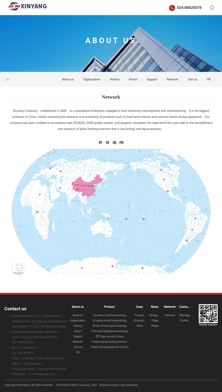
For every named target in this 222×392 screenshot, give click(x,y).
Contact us (145, 7)
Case (93, 7)
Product (77, 7)
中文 (162, 7)
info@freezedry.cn (55, 358)
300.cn (75, 385)
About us (59, 7)
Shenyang (84, 385)
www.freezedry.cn (32, 363)
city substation (129, 385)
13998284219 (29, 347)
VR (209, 79)
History (115, 79)
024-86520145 (26, 353)
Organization (91, 79)
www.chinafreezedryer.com (52, 368)
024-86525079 (185, 7)
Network (125, 7)
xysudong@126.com (33, 358)
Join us (192, 79)
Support (152, 79)
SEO (95, 385)
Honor (133, 79)
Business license (109, 385)
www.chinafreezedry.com (41, 374)
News (108, 7)
